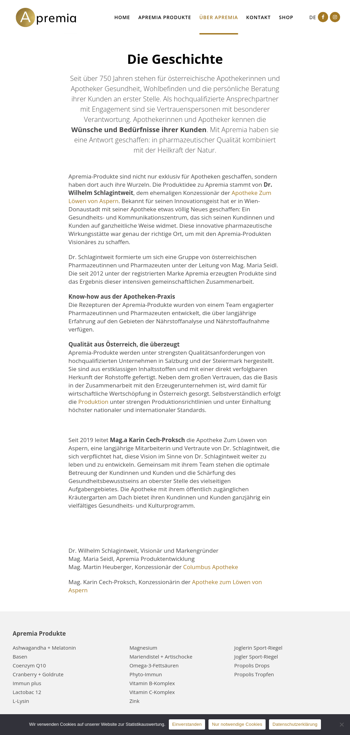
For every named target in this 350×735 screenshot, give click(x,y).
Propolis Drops (251, 665)
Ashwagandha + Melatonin (44, 647)
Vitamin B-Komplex (152, 683)
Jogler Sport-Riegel (256, 656)
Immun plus (27, 683)
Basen (20, 656)
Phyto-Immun (146, 674)
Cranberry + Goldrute (38, 674)
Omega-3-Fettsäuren (154, 665)
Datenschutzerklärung (294, 724)
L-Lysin (21, 700)
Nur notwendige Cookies (237, 724)
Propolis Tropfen (254, 674)
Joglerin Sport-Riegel (258, 647)
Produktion (93, 402)
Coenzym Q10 (29, 665)
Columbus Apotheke (210, 567)
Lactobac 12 (27, 692)
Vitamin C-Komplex (152, 692)
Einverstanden (187, 724)
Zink (134, 700)
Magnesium (144, 647)
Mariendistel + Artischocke (161, 656)
